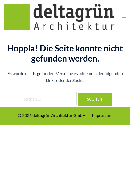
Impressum (102, 115)
